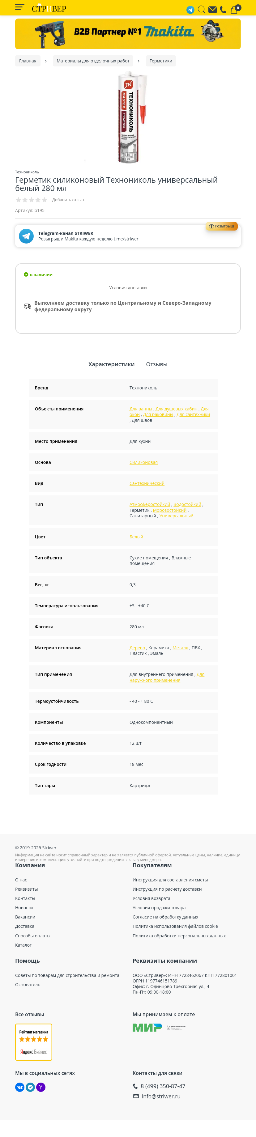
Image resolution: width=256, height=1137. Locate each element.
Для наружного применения (167, 677)
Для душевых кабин (176, 408)
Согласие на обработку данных (165, 916)
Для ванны (141, 408)
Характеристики (113, 363)
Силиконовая (144, 462)
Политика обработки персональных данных (179, 935)
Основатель (27, 984)
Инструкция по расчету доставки (167, 889)
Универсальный (177, 515)
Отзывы (155, 363)
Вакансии (25, 916)
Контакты (25, 898)
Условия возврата (151, 898)
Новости (24, 907)
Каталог (23, 945)
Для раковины (158, 414)
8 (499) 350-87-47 (163, 1086)
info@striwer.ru (162, 1095)
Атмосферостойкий (150, 504)
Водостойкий (187, 504)
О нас (21, 879)
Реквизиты (26, 889)
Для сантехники (193, 414)
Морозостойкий (169, 510)
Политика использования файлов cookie (175, 926)
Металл (180, 647)
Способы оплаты (32, 935)
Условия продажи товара (159, 907)
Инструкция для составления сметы (170, 879)
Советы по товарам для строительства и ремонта (67, 975)
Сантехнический (147, 483)
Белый (136, 536)
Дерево (137, 647)
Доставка (24, 926)
